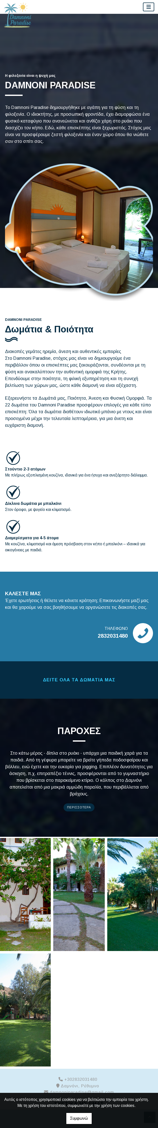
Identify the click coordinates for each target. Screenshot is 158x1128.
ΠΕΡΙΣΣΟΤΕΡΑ (79, 807)
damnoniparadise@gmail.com (82, 1092)
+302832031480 (80, 1079)
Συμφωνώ (79, 1118)
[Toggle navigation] (148, 7)
